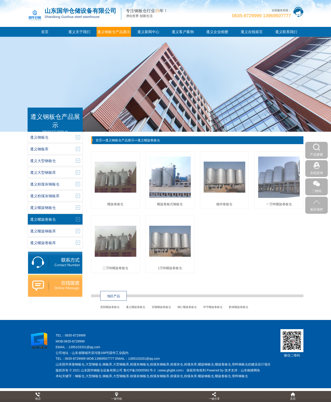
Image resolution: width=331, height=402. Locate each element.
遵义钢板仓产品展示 (113, 32)
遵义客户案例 (183, 32)
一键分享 (214, 398)
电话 (38, 398)
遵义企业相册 (217, 32)
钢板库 (107, 376)
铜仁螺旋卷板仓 (187, 307)
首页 (45, 32)
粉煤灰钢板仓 (139, 376)
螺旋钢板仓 (206, 376)
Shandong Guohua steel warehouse (72, 17)
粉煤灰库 (190, 376)
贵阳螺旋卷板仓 (110, 307)
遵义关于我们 (79, 32)
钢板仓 (80, 376)
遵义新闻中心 (148, 32)
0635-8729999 (75, 335)
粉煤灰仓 (176, 376)
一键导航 (116, 398)
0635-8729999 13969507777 (261, 15)
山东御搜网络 (250, 370)
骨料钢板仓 (240, 376)
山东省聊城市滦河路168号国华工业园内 (100, 353)
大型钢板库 (121, 376)
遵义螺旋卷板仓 (148, 140)
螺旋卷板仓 (223, 376)
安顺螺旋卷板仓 (161, 307)
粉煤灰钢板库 (159, 376)
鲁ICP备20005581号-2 (139, 370)
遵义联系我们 (286, 32)
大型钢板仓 (94, 376)
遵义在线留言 (252, 32)
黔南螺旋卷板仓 (238, 307)
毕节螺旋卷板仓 (213, 307)
